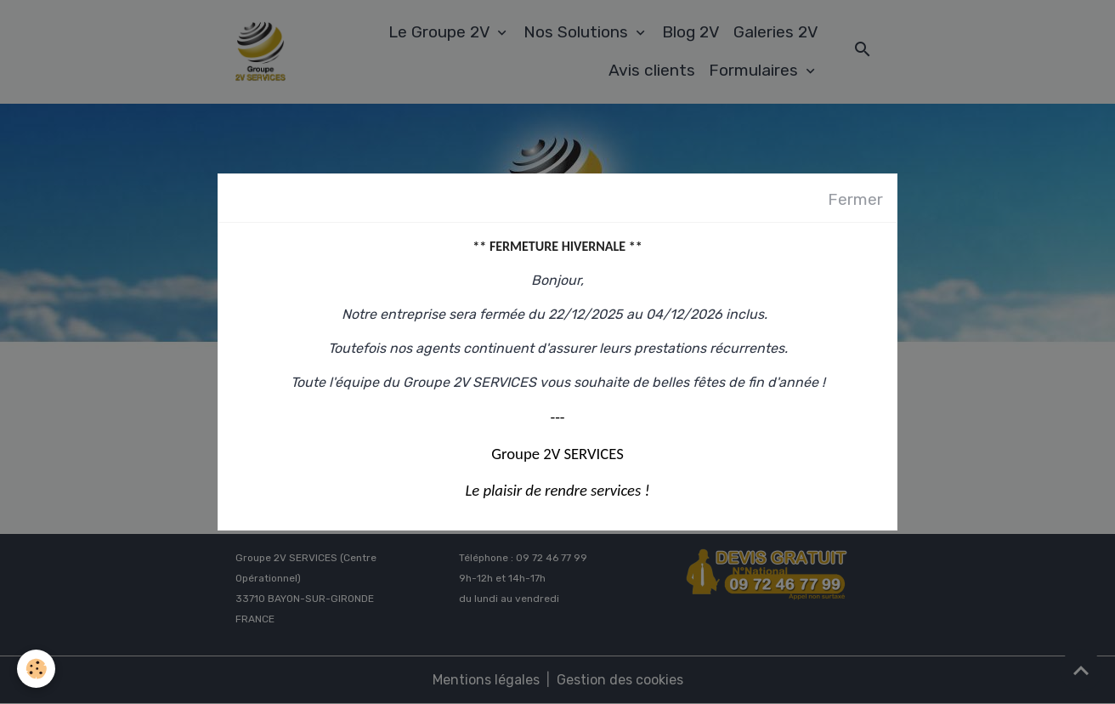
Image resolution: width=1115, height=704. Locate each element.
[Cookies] (36, 669)
